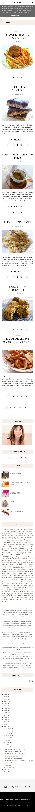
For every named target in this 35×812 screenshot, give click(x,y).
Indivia (19, 560)
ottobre (31, 569)
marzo (8, 763)
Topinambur (5, 595)
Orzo (27, 569)
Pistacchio (24, 575)
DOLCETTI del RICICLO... (13, 751)
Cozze (31, 544)
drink (15, 553)
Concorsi (12, 544)
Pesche (4, 575)
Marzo (4, 566)
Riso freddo (5, 585)
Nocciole (30, 568)
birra (7, 535)
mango (26, 564)
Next (26, 407)
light (24, 562)
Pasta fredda (29, 571)
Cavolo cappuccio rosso (25, 539)
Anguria (4, 531)
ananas (31, 529)
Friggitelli (25, 557)
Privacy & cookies (10, 799)
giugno (4, 560)
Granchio (15, 560)
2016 (6, 717)
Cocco (26, 542)
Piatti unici (17, 31)
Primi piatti (27, 579)
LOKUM (12, 501)
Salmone (30, 585)
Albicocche (12, 529)
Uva (29, 595)
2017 (6, 715)
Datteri (20, 550)
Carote (26, 537)
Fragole (12, 557)
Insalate (24, 560)
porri (32, 577)
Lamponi (30, 560)
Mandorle (19, 564)
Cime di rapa (29, 540)
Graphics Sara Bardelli (24, 799)
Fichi (12, 555)
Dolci (10, 552)
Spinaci (4, 593)
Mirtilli (22, 568)
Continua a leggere (17, 139)
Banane (24, 533)
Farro (31, 553)
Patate (14, 573)
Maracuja (31, 564)
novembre (9, 569)
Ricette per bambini (17, 583)
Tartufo (25, 593)
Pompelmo (27, 577)
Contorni (26, 544)
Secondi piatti (23, 588)
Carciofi (17, 218)
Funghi (8, 558)
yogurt (31, 597)
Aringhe (31, 531)
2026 (6, 694)
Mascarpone (10, 566)
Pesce (30, 573)
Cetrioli (17, 540)
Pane (10, 571)
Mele (3, 568)
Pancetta (4, 571)
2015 (6, 719)
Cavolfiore (14, 539)
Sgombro (26, 591)
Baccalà (19, 533)
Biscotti (17, 83)
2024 (6, 699)
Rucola (25, 585)
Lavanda (8, 562)
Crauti (3, 546)
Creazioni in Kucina (15, 473)
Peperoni (20, 573)
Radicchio (30, 582)
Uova (25, 595)
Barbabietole (30, 533)
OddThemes (23, 808)
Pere (25, 573)
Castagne (30, 537)
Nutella (15, 569)
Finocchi (27, 555)
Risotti (19, 586)
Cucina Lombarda (20, 548)
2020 (6, 708)
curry (16, 550)
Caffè (9, 537)
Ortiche (23, 569)
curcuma (12, 550)
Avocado (14, 533)
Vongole (26, 597)
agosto (8, 738)
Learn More (14, 15)
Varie (31, 595)
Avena (9, 533)
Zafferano (5, 599)
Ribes (8, 583)
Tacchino (16, 593)
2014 (6, 722)
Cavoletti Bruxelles (6, 539)
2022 (6, 703)
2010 (6, 772)
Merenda (16, 568)
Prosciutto (5, 582)
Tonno (31, 593)
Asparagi (4, 533)
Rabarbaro (23, 582)
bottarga (21, 535)
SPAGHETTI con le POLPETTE (15, 749)
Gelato (20, 558)
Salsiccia (8, 587)
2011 (6, 769)
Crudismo (21, 546)
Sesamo (10, 591)
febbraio (8, 555)
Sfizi (21, 591)
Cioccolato (6, 542)
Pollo (14, 577)
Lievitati (19, 562)
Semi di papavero (20, 589)
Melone (7, 568)
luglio (7, 564)
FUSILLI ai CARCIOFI (17, 222)
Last (17, 411)
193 (20, 407)
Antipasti (11, 531)
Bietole (4, 535)
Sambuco (14, 587)
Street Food (10, 593)
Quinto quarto (16, 582)
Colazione (5, 544)
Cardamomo (20, 537)
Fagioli (22, 553)
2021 (6, 706)
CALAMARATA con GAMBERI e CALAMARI (19, 760)
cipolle (13, 542)
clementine (20, 542)
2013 (6, 724)
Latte (3, 562)
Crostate (12, 546)
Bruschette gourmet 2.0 (16, 511)
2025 (6, 697)
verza (21, 597)
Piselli (18, 575)
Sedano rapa (5, 589)
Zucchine (23, 599)
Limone (27, 562)
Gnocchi (9, 560)
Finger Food (19, 555)
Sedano (31, 587)
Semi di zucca (29, 589)
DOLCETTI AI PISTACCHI (13, 758)
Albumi (18, 529)
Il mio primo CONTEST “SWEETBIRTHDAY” (16, 492)
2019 (6, 710)
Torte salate (18, 595)
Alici (22, 529)
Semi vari (4, 591)
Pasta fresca (6, 573)
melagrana (23, 566)
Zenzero (11, 599)
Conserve (17, 151)
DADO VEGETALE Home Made (15, 753)
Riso (32, 583)
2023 (6, 701)
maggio (12, 564)
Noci (3, 569)
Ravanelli (4, 583)
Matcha (17, 566)
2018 (6, 712)
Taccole (21, 593)
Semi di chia (12, 589)
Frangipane (19, 557)
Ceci (12, 540)
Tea (28, 593)
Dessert (30, 550)
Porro (3, 580)
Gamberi (17, 335)
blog (16, 535)
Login (2, 799)
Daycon (25, 550)
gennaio (25, 558)
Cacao (31, 535)
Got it (23, 15)
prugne (11, 582)
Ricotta (27, 584)
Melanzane (29, 566)
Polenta (10, 577)
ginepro (31, 558)
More (25, 568)
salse (3, 587)
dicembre (5, 553)
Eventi (18, 553)
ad (2, 529)
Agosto (6, 529)
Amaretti (26, 529)
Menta (11, 568)
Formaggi (5, 557)
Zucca (17, 599)
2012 (6, 726)
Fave (3, 555)
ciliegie (22, 540)
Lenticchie (13, 562)
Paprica (14, 571)
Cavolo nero (6, 540)
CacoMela (4, 537)
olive (19, 569)
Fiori (32, 555)
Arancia (25, 531)
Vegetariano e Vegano (10, 597)
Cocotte (31, 542)
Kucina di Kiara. (25, 805)
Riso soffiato (13, 585)
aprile (19, 531)
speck (31, 591)
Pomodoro (20, 577)
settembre (16, 591)
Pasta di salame (21, 571)
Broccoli (26, 535)
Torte (10, 595)
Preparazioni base (13, 580)
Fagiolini (27, 553)
